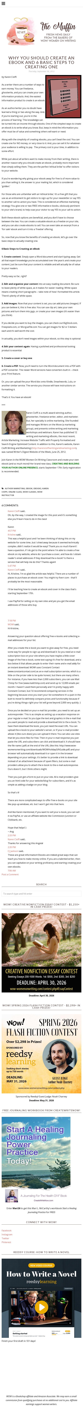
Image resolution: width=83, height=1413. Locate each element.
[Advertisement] (41, 1369)
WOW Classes (29, 492)
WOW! (11, 624)
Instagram (7, 1234)
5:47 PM (12, 565)
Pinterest (6, 1242)
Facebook (6, 1230)
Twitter (5, 1238)
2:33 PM (12, 835)
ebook (29, 488)
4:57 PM (12, 530)
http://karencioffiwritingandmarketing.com (54, 448)
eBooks (37, 488)
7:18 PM (12, 620)
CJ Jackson (13, 851)
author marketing (15, 488)
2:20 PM (12, 847)
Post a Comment (10, 874)
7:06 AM (12, 870)
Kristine (12, 534)
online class (15, 492)
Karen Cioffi (14, 511)
